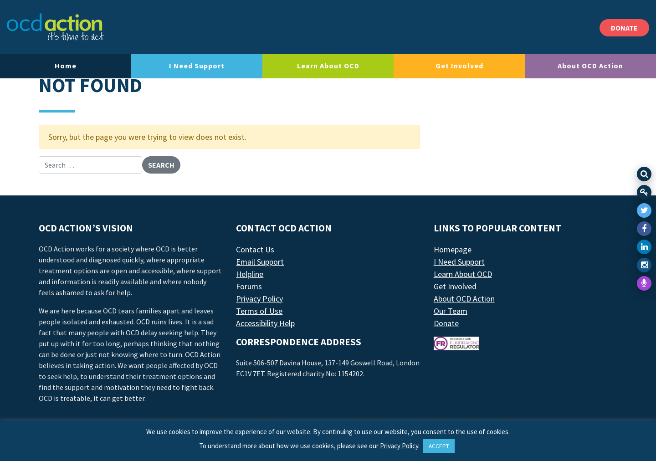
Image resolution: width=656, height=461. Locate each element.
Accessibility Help (265, 323)
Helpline (249, 274)
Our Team (450, 311)
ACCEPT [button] (439, 446)
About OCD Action (590, 65)
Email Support (260, 261)
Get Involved (459, 65)
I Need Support (197, 65)
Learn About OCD (328, 65)
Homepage (453, 249)
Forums (249, 286)
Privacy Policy (259, 298)
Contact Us (255, 249)
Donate (446, 323)
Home (66, 65)
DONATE (624, 27)
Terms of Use (259, 311)
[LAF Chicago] (55, 27)
